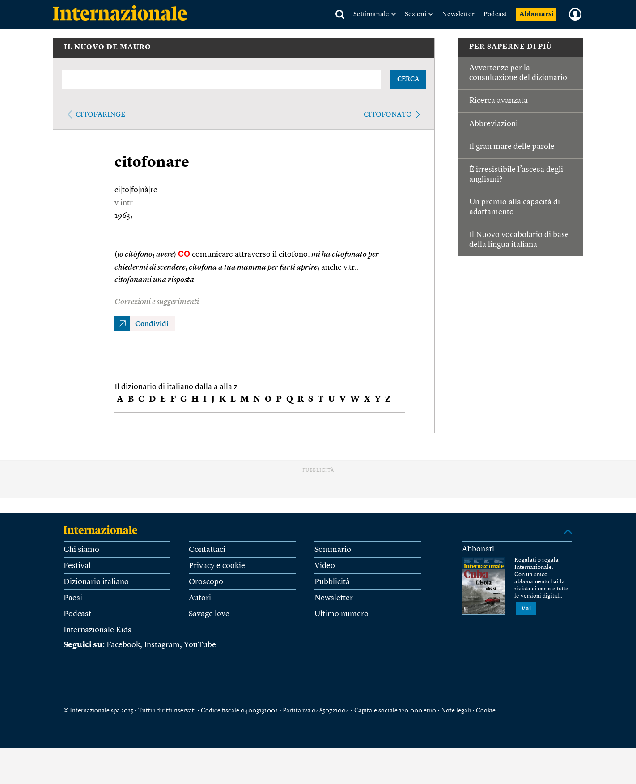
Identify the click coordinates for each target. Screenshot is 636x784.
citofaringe (100, 115)
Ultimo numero (341, 614)
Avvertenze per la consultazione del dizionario (518, 73)
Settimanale (371, 14)
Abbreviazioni (493, 124)
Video (324, 566)
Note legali (456, 711)
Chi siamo (81, 550)
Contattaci (207, 550)
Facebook (123, 645)
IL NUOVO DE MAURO (107, 47)
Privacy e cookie (217, 566)
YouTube (200, 645)
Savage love (209, 614)
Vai (526, 609)
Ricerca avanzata (498, 101)
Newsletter (458, 14)
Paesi (73, 598)
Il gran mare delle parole (512, 147)
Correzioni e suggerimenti (156, 302)
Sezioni (415, 14)
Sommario (332, 550)
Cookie (486, 711)
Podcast (495, 14)
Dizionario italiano (96, 582)
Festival (77, 566)
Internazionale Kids (97, 630)
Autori (200, 598)
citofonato (388, 115)
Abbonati (478, 549)
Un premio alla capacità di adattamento (514, 207)
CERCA (408, 79)
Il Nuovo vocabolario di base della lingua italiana (519, 240)
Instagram (162, 645)
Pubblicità (332, 582)
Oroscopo (206, 582)
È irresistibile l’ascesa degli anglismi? (516, 174)
